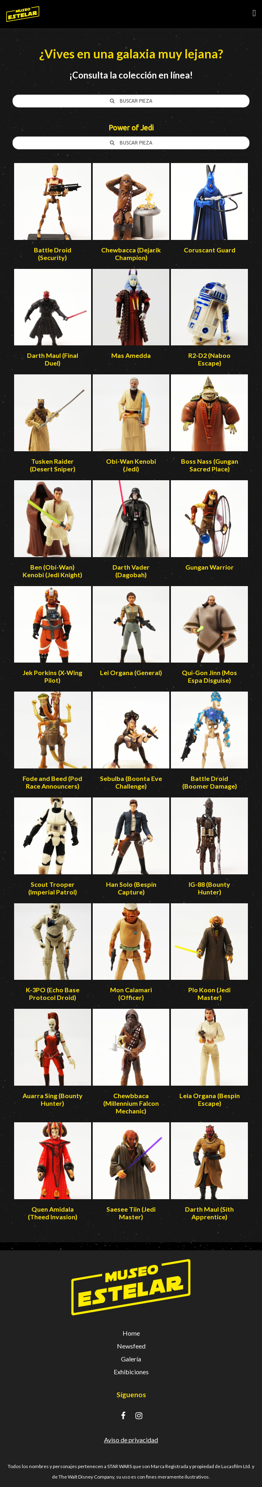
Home (131, 1333)
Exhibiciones (131, 1371)
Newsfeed (131, 1346)
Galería (131, 1359)
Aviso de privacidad (131, 1440)
